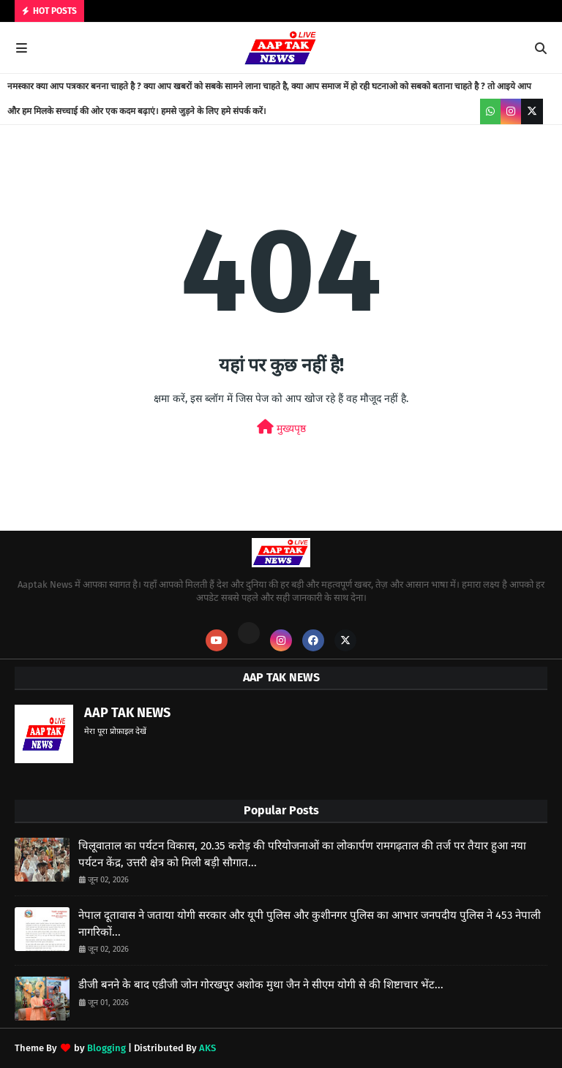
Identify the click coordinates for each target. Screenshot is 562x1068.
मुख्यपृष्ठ (281, 427)
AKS (207, 1047)
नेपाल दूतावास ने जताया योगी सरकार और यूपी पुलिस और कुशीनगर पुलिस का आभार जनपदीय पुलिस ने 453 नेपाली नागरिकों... (309, 924)
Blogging (106, 1047)
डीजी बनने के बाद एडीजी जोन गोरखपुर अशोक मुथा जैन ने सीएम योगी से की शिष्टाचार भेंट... (260, 984)
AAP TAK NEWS (127, 713)
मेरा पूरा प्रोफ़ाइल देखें (115, 731)
